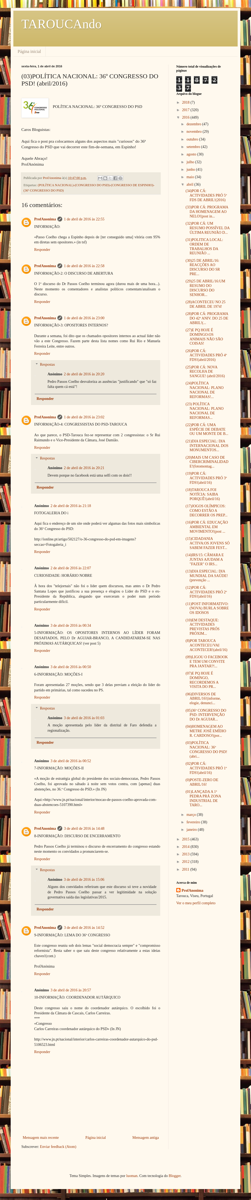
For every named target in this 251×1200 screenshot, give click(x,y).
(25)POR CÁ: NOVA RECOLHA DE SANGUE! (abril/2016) (205, 371)
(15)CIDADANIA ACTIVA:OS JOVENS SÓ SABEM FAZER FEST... (208, 543)
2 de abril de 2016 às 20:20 (84, 374)
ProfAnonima (45, 219)
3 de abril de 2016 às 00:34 (70, 626)
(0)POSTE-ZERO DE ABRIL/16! (202, 782)
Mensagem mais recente (41, 1138)
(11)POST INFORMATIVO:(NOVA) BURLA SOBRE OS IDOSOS (207, 608)
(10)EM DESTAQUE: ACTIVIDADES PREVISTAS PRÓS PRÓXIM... (202, 627)
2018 (186, 102)
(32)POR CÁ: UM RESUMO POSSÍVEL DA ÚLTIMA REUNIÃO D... (208, 228)
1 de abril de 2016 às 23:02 (84, 417)
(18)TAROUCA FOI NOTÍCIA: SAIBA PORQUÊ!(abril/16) (203, 494)
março (191, 815)
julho (190, 162)
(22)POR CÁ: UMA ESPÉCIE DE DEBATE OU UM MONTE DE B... (207, 429)
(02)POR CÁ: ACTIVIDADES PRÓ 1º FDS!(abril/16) (206, 768)
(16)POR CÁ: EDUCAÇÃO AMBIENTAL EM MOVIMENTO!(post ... (207, 526)
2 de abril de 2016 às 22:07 (70, 568)
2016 (186, 117)
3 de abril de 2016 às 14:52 (84, 928)
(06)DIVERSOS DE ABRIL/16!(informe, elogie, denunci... (203, 698)
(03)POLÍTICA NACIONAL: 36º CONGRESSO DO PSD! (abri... (206, 749)
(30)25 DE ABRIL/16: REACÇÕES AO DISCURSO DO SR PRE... (203, 267)
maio (190, 177)
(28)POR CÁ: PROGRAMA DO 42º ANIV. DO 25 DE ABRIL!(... (207, 318)
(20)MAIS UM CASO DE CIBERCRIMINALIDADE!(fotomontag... (207, 462)
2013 (186, 854)
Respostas (47, 365)
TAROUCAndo (61, 24)
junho (191, 169)
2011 (186, 869)
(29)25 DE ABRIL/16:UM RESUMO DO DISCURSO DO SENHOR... (205, 288)
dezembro (194, 124)
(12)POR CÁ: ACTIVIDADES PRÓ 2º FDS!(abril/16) (206, 592)
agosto (191, 154)
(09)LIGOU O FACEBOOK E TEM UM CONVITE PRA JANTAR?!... (207, 661)
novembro (194, 132)
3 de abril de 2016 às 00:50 (70, 667)
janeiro (192, 830)
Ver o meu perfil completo (195, 903)
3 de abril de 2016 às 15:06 (84, 880)
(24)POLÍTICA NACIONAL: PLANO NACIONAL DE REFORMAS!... (204, 390)
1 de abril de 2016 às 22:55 (84, 219)
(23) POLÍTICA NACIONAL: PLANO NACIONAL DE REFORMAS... (204, 410)
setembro (193, 147)
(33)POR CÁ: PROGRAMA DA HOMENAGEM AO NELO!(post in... (207, 211)
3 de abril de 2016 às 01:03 (84, 718)
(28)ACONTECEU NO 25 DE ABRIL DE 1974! (205, 304)
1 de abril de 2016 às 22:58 (84, 266)
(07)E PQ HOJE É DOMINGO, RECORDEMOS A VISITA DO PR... (202, 680)
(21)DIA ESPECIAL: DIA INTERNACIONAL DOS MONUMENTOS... (207, 445)
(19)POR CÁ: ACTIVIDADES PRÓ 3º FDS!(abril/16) (206, 478)
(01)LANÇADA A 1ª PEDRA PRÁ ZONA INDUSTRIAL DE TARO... (203, 798)
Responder (42, 250)
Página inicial (29, 51)
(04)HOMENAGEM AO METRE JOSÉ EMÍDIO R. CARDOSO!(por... (206, 731)
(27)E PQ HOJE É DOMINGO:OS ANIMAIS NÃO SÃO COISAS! (204, 336)
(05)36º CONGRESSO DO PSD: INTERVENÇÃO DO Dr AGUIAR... (206, 715)
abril (190, 184)
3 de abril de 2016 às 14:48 (84, 829)
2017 (186, 110)
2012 (186, 862)
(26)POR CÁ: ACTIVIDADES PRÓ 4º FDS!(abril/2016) (206, 355)
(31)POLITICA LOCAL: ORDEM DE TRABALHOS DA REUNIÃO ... (204, 246)
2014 (186, 847)
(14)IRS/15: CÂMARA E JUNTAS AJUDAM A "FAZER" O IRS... (205, 559)
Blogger (175, 1176)
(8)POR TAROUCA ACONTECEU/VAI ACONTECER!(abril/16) (207, 645)
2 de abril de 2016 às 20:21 (84, 468)
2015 (186, 839)
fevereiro (193, 822)
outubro (192, 139)
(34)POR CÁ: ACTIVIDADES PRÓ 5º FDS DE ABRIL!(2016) (206, 195)
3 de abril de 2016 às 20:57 (70, 990)
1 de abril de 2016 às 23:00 (84, 318)
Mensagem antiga (145, 1138)
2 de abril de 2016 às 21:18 (70, 506)
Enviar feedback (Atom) (58, 1147)
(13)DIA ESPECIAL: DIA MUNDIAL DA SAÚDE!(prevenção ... (207, 575)
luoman (132, 1176)
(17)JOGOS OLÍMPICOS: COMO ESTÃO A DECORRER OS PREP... (207, 510)
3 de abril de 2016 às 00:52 (70, 761)
